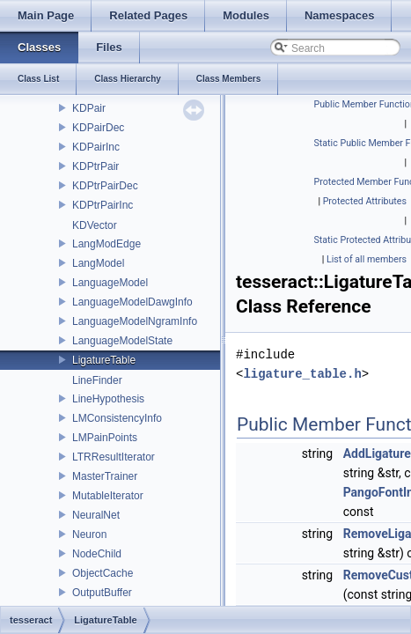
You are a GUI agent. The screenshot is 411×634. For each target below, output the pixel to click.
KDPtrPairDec (105, 186)
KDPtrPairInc (102, 205)
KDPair (89, 108)
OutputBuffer (102, 592)
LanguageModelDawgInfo (132, 302)
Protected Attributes (365, 201)
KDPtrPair (95, 166)
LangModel (98, 263)
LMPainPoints (104, 437)
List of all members (367, 259)
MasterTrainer (104, 476)
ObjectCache (102, 573)
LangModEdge (106, 244)
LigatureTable (104, 360)
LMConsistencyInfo (117, 418)
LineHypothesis (108, 399)
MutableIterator (107, 496)
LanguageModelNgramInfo (134, 321)
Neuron (89, 534)
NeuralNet (96, 515)
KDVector (94, 225)
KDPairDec (98, 128)
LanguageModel (110, 282)
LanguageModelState (122, 341)
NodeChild (96, 554)
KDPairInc (96, 147)
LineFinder (97, 380)
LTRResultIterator (113, 457)
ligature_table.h (302, 373)
